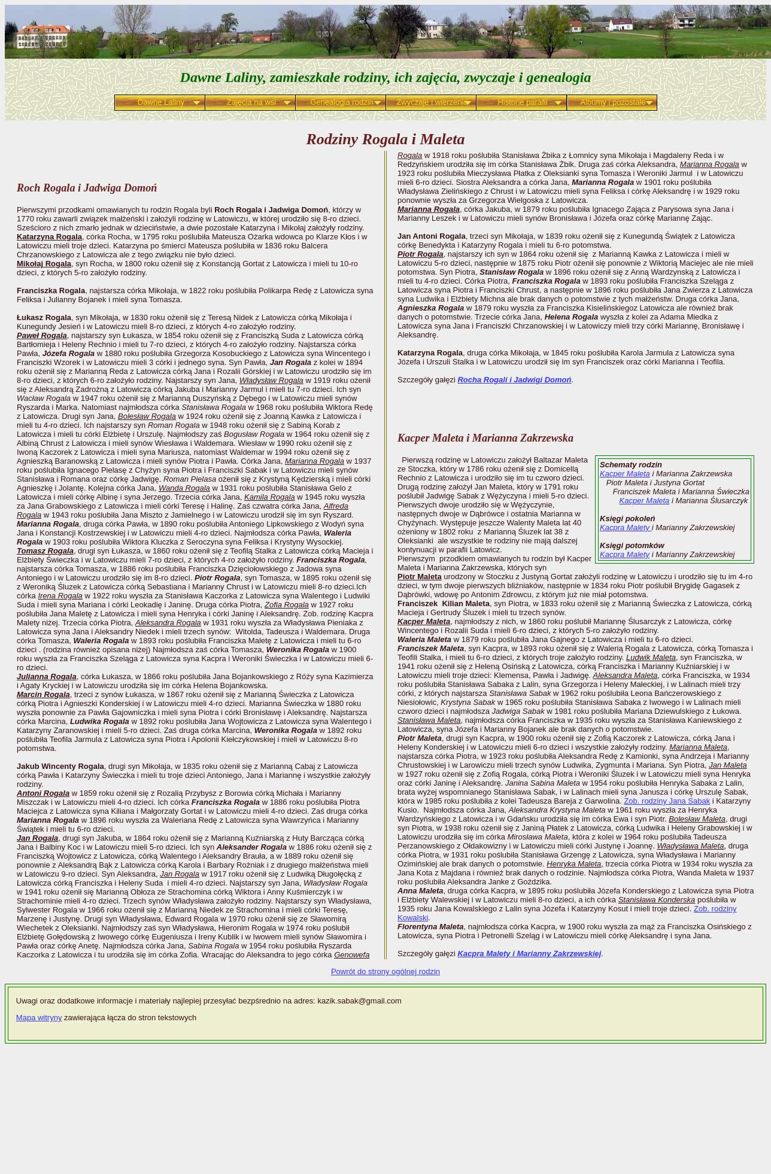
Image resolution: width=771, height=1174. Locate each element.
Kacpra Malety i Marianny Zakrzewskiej (529, 953)
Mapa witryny (39, 1017)
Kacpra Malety (626, 527)
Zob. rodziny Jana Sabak (667, 800)
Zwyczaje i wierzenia (432, 102)
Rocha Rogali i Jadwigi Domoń (514, 379)
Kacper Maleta (625, 473)
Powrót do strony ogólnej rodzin (385, 971)
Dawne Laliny (161, 102)
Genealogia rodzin (342, 102)
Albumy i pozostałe (612, 102)
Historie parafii (522, 102)
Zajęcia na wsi (251, 102)
